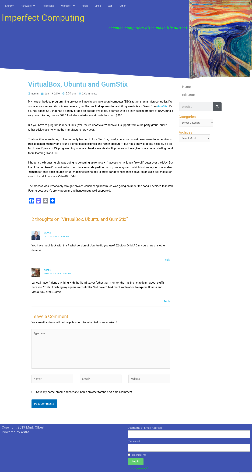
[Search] (217, 106)
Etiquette (188, 95)
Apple (85, 5)
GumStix (162, 106)
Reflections (48, 5)
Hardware (28, 6)
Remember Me (137, 457)
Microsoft (68, 6)
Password (134, 444)
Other (123, 5)
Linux (98, 5)
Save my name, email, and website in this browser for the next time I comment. (84, 394)
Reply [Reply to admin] (166, 301)
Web (110, 5)
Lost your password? (139, 470)
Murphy (9, 5)
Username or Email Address (145, 430)
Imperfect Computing (43, 18)
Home (186, 87)
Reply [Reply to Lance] (166, 259)
